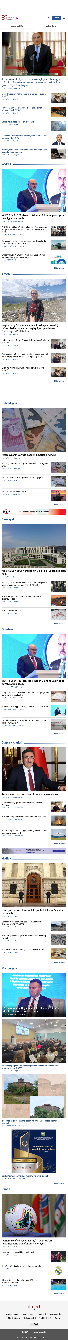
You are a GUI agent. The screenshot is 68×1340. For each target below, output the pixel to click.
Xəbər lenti (51, 26)
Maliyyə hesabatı (29, 1314)
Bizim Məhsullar (56, 1314)
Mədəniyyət (9, 968)
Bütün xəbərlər (59, 268)
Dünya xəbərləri (12, 742)
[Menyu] (64, 18)
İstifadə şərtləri (30, 1318)
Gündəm (7, 629)
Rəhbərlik (42, 1314)
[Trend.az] (10, 17)
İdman (6, 1189)
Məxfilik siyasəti (45, 1318)
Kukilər (57, 1318)
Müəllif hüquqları (14, 1318)
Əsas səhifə (17, 26)
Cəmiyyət (8, 519)
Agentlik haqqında (13, 1314)
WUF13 (6, 163)
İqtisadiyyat (9, 403)
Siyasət (6, 273)
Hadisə (6, 858)
